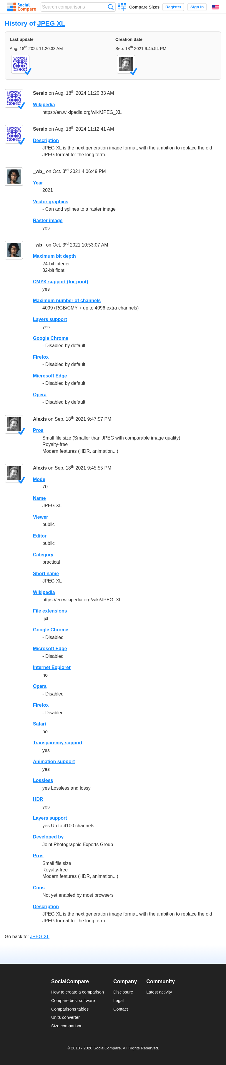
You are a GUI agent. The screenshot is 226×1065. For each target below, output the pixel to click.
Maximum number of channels (67, 300)
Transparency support (57, 742)
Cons (39, 887)
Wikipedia (44, 104)
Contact (120, 1009)
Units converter (65, 1017)
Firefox (41, 357)
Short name (46, 573)
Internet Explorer (52, 667)
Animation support (54, 761)
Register (173, 7)
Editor (39, 535)
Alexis (40, 419)
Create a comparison (122, 7)
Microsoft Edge (50, 375)
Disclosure (123, 992)
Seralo (40, 93)
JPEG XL (51, 23)
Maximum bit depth (54, 256)
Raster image (48, 220)
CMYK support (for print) (60, 281)
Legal (118, 1000)
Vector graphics (50, 201)
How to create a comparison (77, 992)
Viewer (40, 517)
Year (38, 182)
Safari (39, 723)
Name (39, 498)
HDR (38, 799)
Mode (39, 479)
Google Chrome (50, 338)
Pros (38, 430)
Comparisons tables (70, 1009)
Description (46, 140)
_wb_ (39, 171)
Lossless (43, 780)
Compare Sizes (144, 7)
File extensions (50, 610)
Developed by (48, 836)
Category (43, 554)
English (215, 7)
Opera (39, 394)
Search (111, 7)
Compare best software (73, 1000)
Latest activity (159, 992)
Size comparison (66, 1026)
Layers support (50, 319)
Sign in (197, 7)
